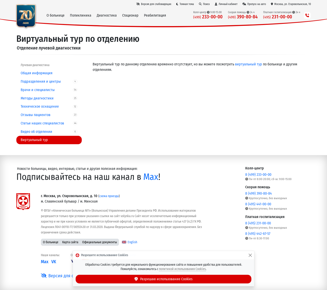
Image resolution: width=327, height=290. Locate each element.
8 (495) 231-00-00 (258, 223)
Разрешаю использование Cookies (163, 279)
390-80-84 (243, 17)
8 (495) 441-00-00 (258, 204)
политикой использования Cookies (182, 269)
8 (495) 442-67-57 (257, 233)
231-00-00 (277, 17)
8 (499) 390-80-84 (258, 193)
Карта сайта (70, 242)
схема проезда (109, 196)
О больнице (50, 242)
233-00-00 (208, 17)
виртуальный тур (248, 64)
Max (150, 176)
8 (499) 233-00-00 (258, 174)
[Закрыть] (250, 255)
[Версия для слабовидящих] (154, 4)
